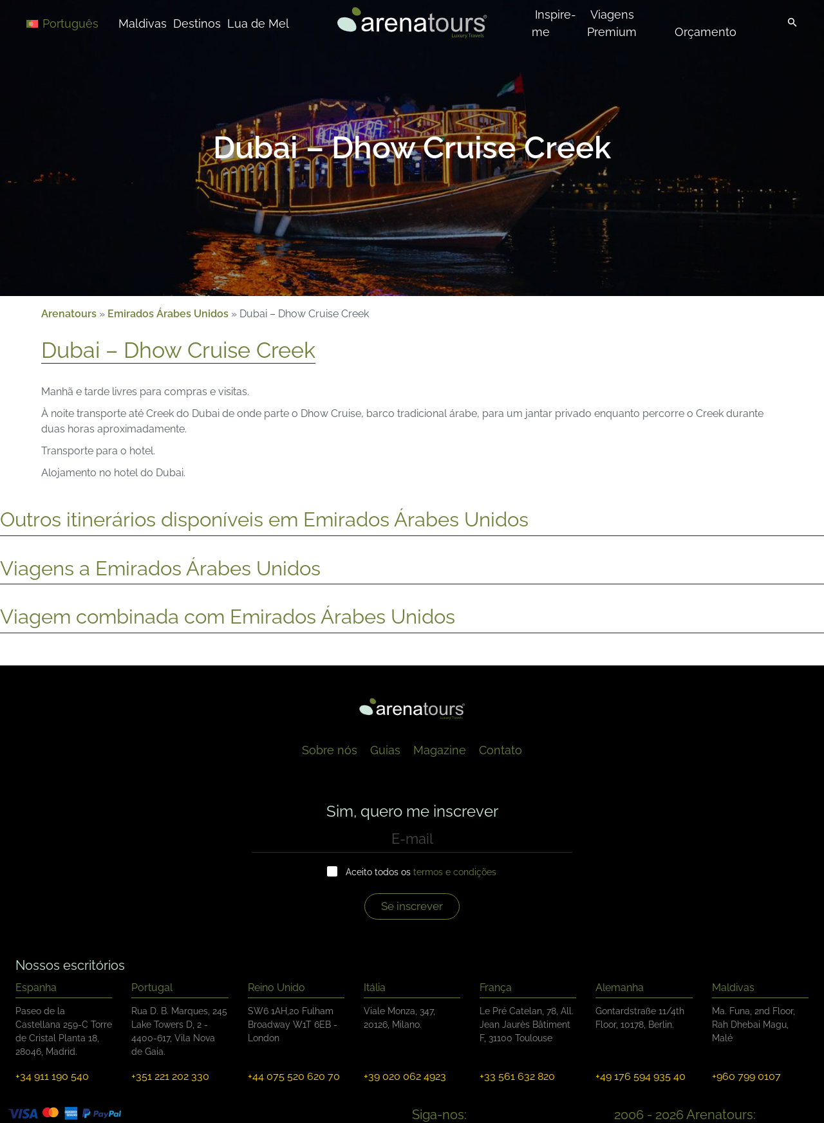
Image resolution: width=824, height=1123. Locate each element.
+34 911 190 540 (52, 1076)
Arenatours (69, 314)
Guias (385, 750)
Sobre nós (329, 750)
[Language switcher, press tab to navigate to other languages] (72, 23)
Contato (500, 750)
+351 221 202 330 (170, 1076)
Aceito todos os (421, 872)
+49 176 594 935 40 (640, 1076)
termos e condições (454, 872)
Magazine (439, 750)
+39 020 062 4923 (405, 1076)
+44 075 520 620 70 (294, 1076)
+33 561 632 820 (517, 1076)
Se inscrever (412, 906)
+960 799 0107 (746, 1076)
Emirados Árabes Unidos (168, 314)
